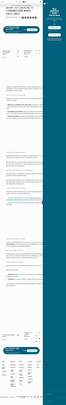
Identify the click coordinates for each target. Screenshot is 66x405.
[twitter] (25, 18)
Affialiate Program (13, 381)
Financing (21, 367)
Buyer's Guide (21, 370)
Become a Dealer (30, 382)
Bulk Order (21, 377)
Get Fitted (13, 367)
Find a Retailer (21, 374)
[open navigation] (2, 2)
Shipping (30, 367)
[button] (4, 57)
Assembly (30, 376)
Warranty (30, 364)
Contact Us (30, 379)
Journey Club (12, 370)
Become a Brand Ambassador (13, 385)
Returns (29, 370)
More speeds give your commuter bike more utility (18, 173)
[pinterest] (31, 18)
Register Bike (30, 373)
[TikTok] (34, 397)
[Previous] (1, 5)
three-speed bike (11, 180)
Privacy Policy (12, 397)
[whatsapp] (33, 18)
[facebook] (23, 18)
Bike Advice (13, 364)
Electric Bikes (3, 368)
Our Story (13, 373)
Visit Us (21, 384)
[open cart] (40, 2)
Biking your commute (11, 86)
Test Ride (21, 364)
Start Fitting (32, 29)
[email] (36, 18)
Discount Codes (21, 381)
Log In (37, 364)
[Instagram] (31, 397)
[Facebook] (38, 397)
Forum (37, 367)
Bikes (3, 364)
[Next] (41, 5)
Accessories (4, 372)
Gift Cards (4, 375)
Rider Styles (12, 377)
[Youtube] (41, 397)
